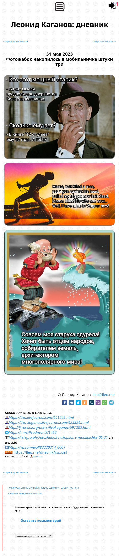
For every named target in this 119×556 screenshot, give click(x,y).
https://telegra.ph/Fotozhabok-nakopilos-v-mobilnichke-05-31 (58, 437)
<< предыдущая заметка (15, 41)
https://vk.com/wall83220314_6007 (37, 447)
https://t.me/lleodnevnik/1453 (33, 432)
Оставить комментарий (41, 520)
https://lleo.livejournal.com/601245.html (41, 417)
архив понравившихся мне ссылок (25, 493)
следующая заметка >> (104, 41)
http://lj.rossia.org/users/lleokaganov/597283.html (50, 427)
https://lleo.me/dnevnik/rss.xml (40, 452)
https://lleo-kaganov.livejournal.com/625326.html (49, 422)
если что (38, 456)
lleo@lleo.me (104, 394)
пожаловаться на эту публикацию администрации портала (43, 487)
